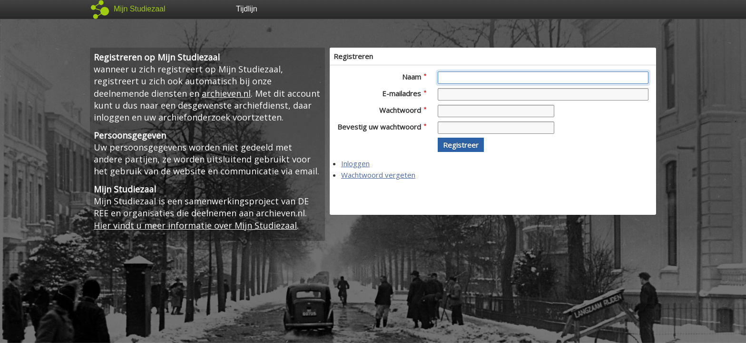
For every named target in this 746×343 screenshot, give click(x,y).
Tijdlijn (246, 9)
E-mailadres (404, 93)
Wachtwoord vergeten (378, 175)
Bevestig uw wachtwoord (381, 126)
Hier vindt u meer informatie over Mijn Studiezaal (195, 225)
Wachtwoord (402, 110)
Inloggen (355, 163)
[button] (461, 145)
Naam (414, 76)
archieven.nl (226, 93)
